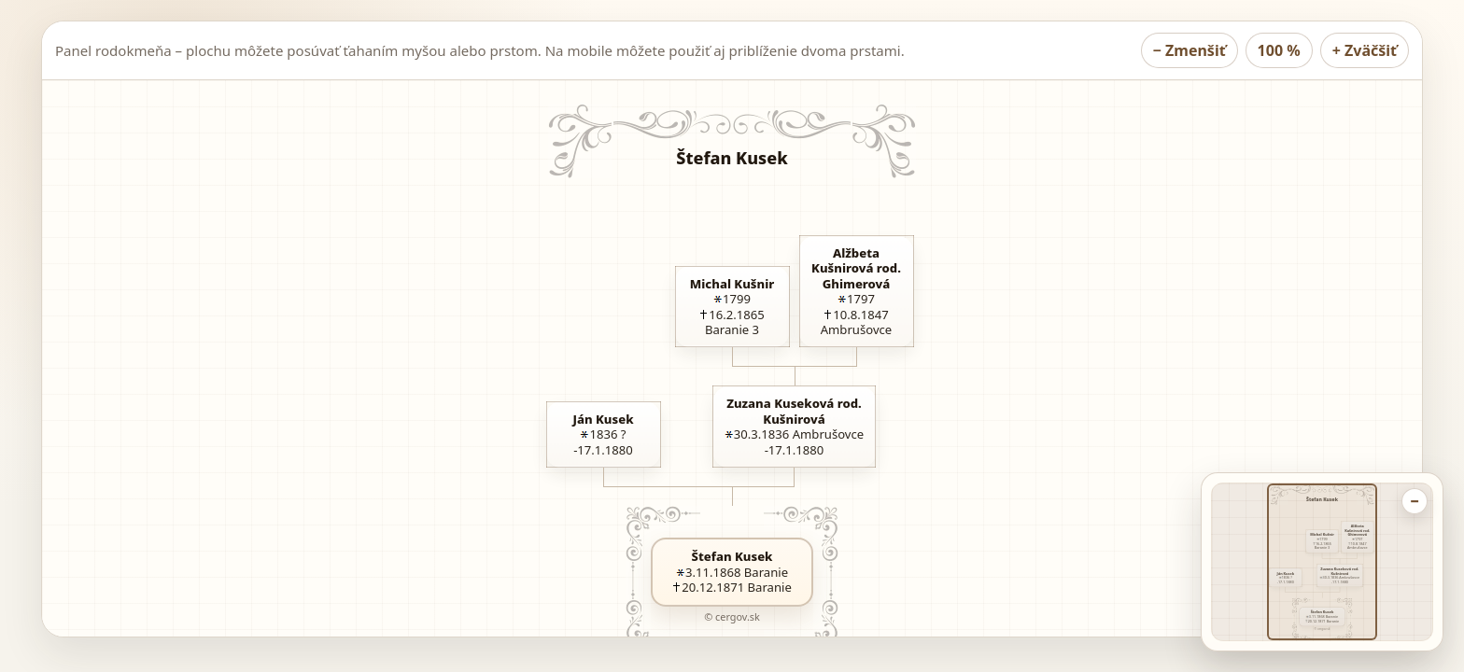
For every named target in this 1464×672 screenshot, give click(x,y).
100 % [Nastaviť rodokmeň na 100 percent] (1279, 50)
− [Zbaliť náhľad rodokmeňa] (1414, 501)
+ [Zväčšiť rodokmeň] (1364, 50)
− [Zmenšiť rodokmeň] (1189, 50)
